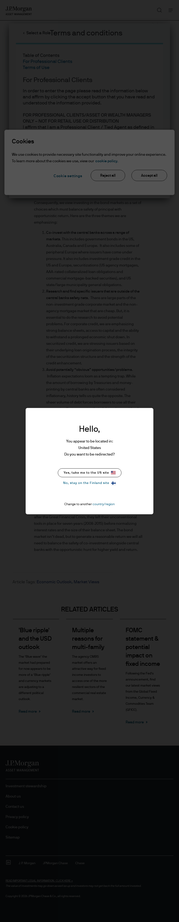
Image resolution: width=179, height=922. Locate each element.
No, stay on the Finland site (89, 483)
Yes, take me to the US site (90, 472)
